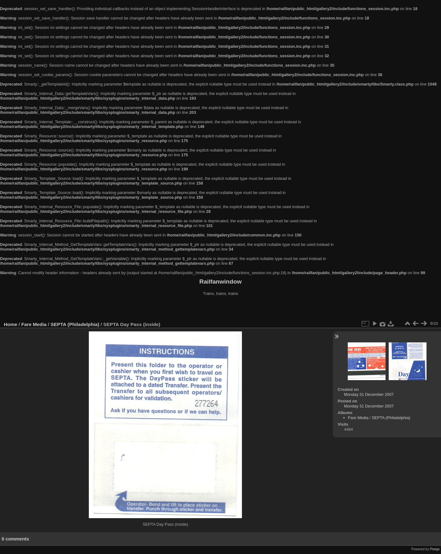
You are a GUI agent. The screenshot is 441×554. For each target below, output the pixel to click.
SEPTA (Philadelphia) (75, 324)
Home (10, 324)
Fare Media (34, 324)
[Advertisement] (220, 309)
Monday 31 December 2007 (369, 394)
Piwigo (435, 549)
